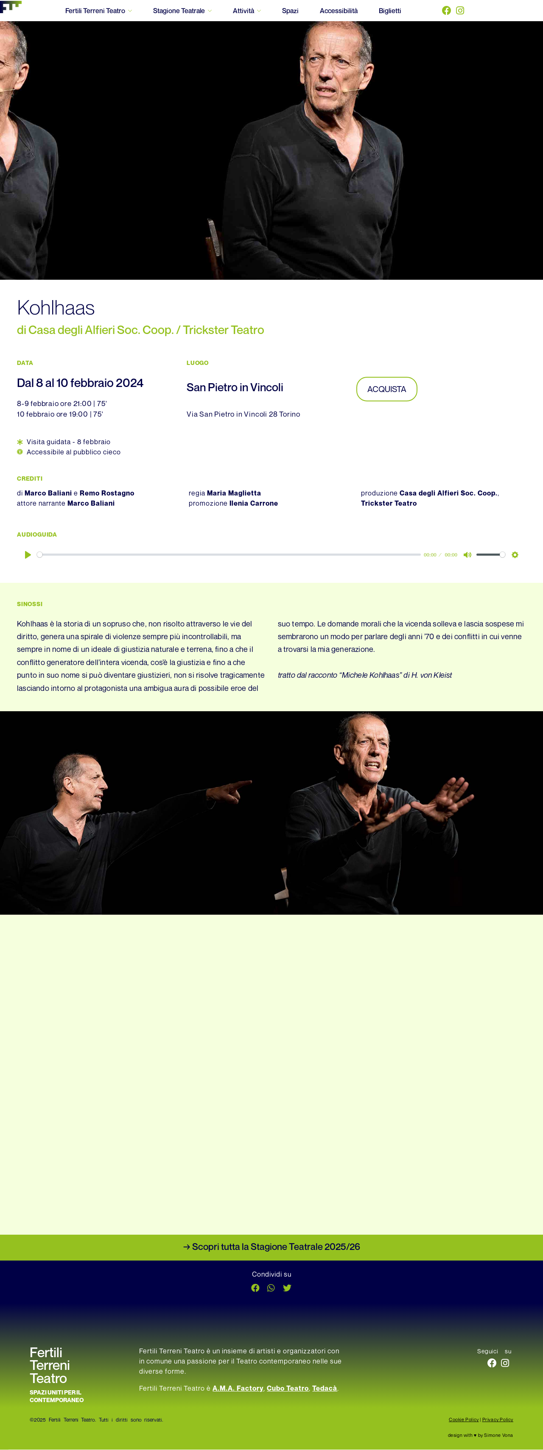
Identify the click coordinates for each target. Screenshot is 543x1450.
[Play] (28, 555)
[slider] (229, 555)
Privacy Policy (497, 1419)
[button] (255, 1288)
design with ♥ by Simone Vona (480, 1435)
